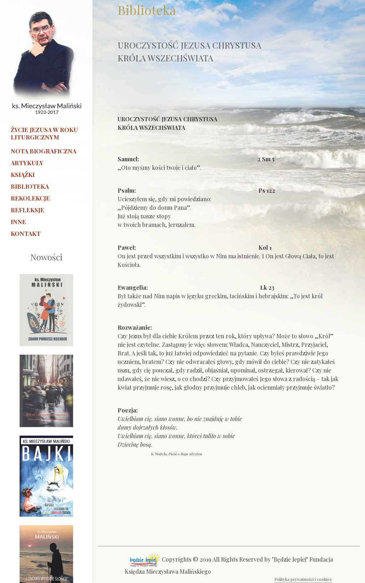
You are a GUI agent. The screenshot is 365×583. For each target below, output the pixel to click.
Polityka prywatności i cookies (303, 579)
